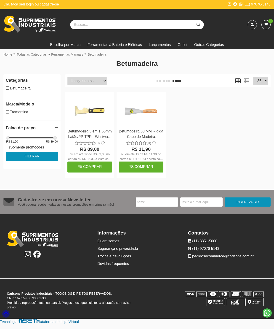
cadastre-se (49, 4)
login (30, 4)
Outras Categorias (209, 45)
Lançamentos (160, 45)
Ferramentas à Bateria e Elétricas (115, 45)
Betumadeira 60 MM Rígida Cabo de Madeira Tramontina (141, 134)
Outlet (182, 45)
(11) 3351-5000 (202, 241)
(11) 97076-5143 (255, 4)
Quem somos (108, 241)
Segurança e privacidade (117, 249)
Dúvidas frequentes (113, 264)
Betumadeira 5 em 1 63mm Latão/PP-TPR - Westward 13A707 (90, 134)
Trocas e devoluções (114, 256)
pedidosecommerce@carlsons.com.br (221, 256)
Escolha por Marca (65, 45)
